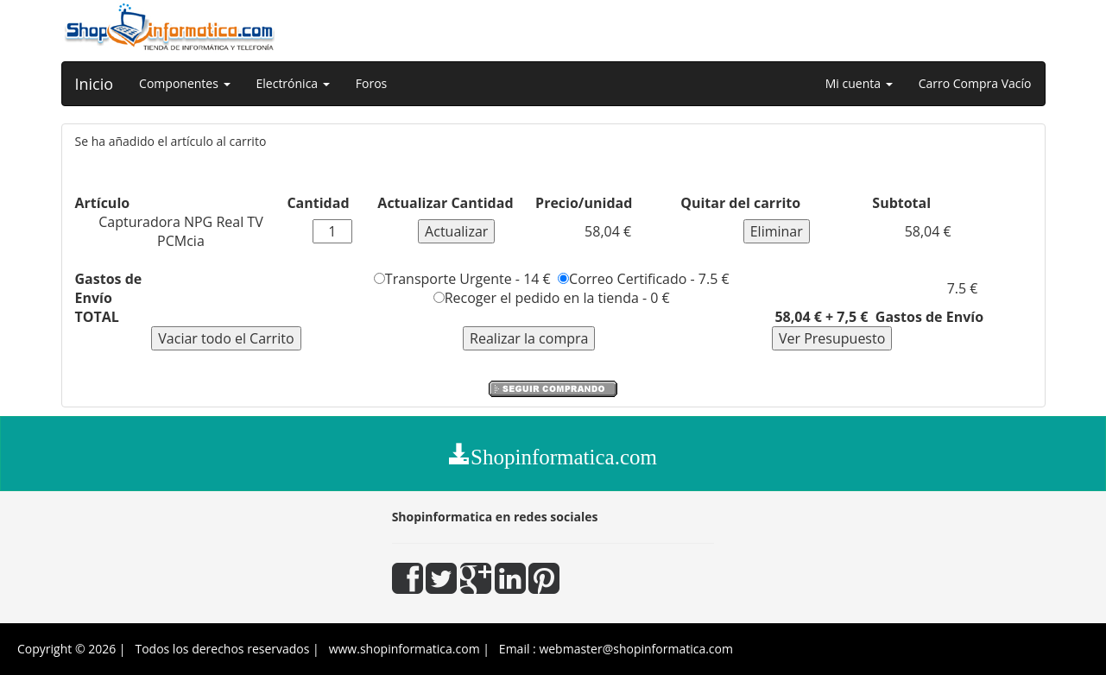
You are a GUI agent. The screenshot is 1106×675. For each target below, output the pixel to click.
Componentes (184, 83)
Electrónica (293, 83)
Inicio (94, 83)
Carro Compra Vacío (975, 83)
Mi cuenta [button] (859, 83)
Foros (371, 83)
